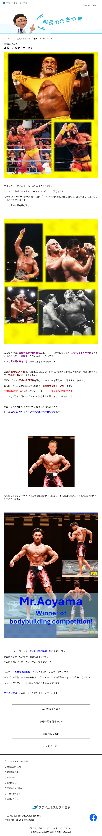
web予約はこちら (51, 714)
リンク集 (54, 828)
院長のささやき (23, 38)
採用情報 (11, 777)
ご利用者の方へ (13, 793)
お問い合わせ (12, 799)
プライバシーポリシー (36, 828)
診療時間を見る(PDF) (51, 727)
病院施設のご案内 (14, 766)
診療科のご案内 (51, 739)
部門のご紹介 (12, 782)
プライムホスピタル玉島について (21, 761)
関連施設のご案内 (14, 788)
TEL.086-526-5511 (13, 815)
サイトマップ (68, 828)
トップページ (7, 38)
